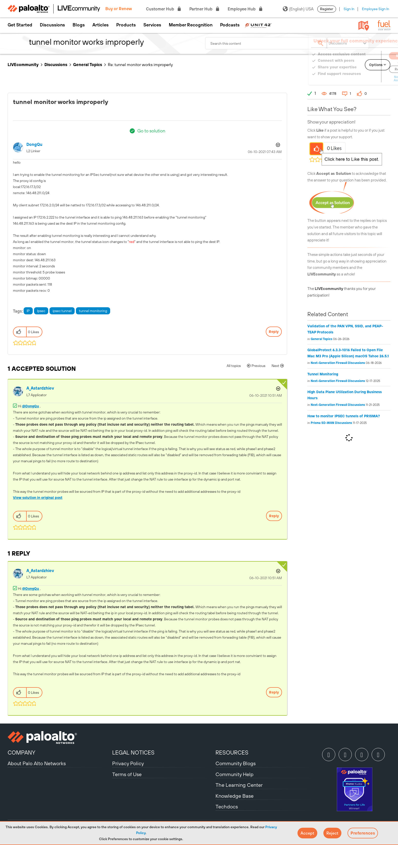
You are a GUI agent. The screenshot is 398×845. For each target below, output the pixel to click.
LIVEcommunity (23, 64)
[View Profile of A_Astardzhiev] (40, 388)
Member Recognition (190, 24)
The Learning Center (239, 785)
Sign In (349, 9)
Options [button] (277, 145)
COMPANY (21, 752)
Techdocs (226, 806)
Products (126, 24)
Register (326, 9)
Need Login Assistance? (367, 78)
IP (28, 311)
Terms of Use (127, 774)
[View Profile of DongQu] (34, 144)
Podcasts (230, 24)
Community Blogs (235, 763)
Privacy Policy (128, 763)
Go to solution (151, 130)
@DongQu (30, 406)
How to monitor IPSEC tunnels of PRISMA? (343, 416)
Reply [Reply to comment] (274, 516)
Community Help (234, 774)
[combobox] (266, 43)
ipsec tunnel (62, 311)
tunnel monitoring (93, 311)
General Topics (87, 64)
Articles (100, 24)
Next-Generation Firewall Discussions (338, 363)
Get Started (20, 24)
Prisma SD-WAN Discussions (331, 423)
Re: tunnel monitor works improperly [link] (140, 64)
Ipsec (41, 311)
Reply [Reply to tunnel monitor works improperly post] (274, 332)
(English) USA (298, 8)
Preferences (363, 833)
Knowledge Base (234, 796)
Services (152, 24)
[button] (307, 833)
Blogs (79, 24)
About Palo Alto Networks (37, 763)
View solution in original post (37, 498)
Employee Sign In (375, 9)
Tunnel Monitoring (322, 374)
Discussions (52, 24)
